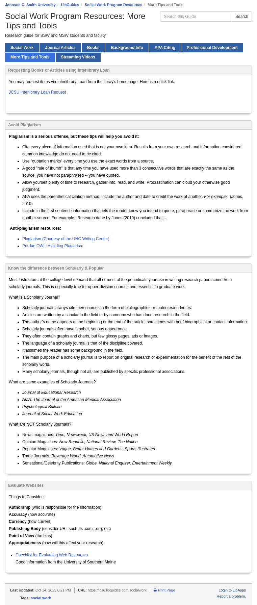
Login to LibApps (232, 590)
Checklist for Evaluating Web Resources (52, 555)
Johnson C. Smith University (30, 5)
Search (241, 16)
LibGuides (70, 5)
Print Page (164, 590)
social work (41, 598)
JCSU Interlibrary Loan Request (37, 92)
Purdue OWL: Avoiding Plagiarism (52, 246)
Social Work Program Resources (113, 5)
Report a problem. (231, 596)
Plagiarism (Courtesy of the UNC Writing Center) (65, 238)
